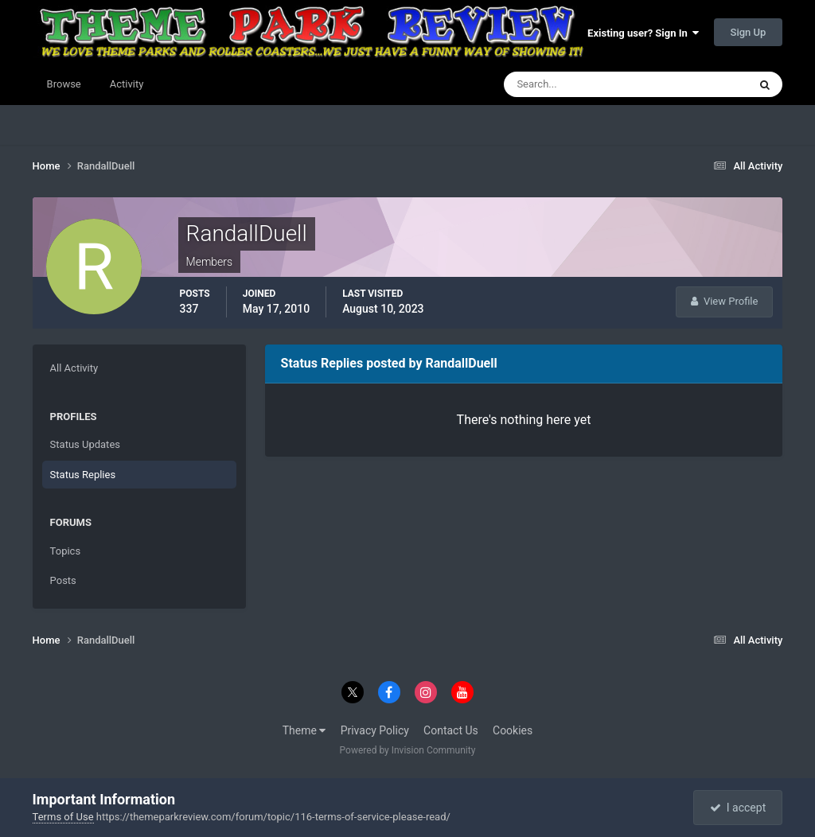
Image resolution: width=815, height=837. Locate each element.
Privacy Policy (375, 730)
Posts (63, 580)
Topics (65, 551)
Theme (304, 730)
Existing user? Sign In (643, 33)
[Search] (577, 84)
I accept (738, 807)
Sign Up (748, 32)
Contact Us (450, 730)
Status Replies (83, 475)
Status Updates (85, 444)
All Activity (74, 368)
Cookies (512, 730)
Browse (64, 84)
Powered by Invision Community (408, 750)
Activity (127, 84)
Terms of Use (63, 817)
